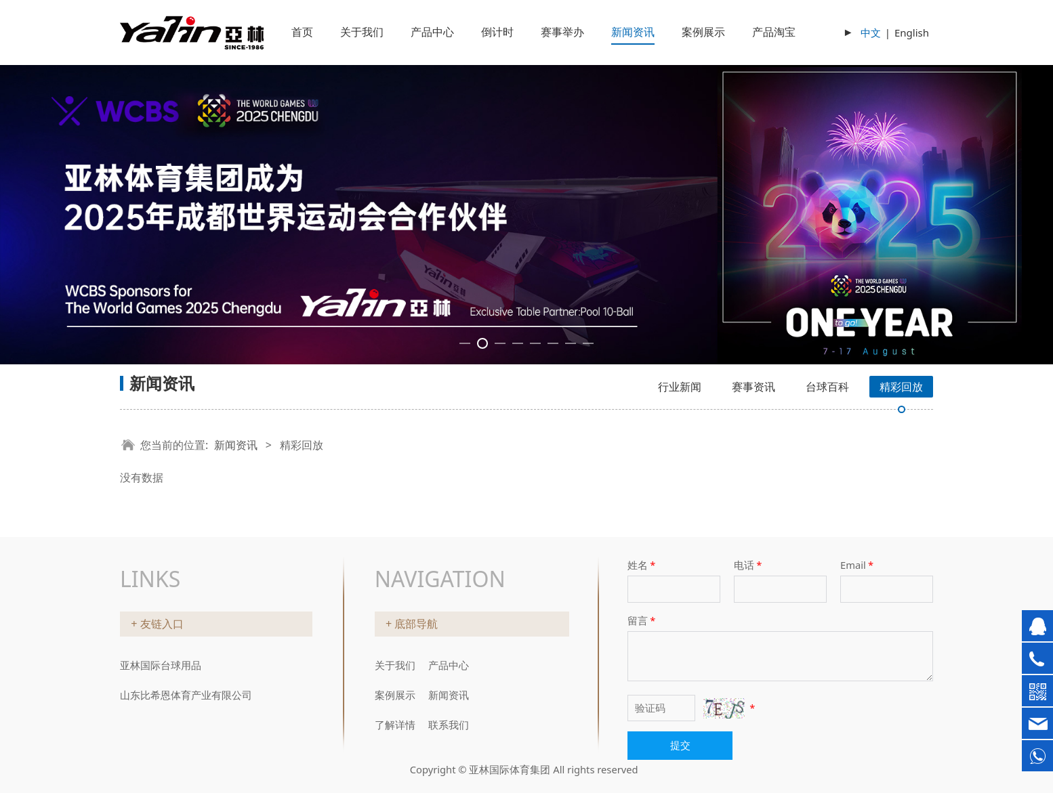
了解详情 (395, 724)
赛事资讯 (753, 386)
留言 (642, 620)
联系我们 (448, 724)
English (911, 32)
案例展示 (703, 31)
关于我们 (362, 31)
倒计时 (497, 31)
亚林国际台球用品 (160, 665)
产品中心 (432, 31)
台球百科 (827, 386)
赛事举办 (562, 31)
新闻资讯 (633, 31)
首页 (302, 31)
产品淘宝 (774, 31)
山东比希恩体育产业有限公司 (186, 695)
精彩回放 (901, 386)
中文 (871, 32)
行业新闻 (679, 386)
